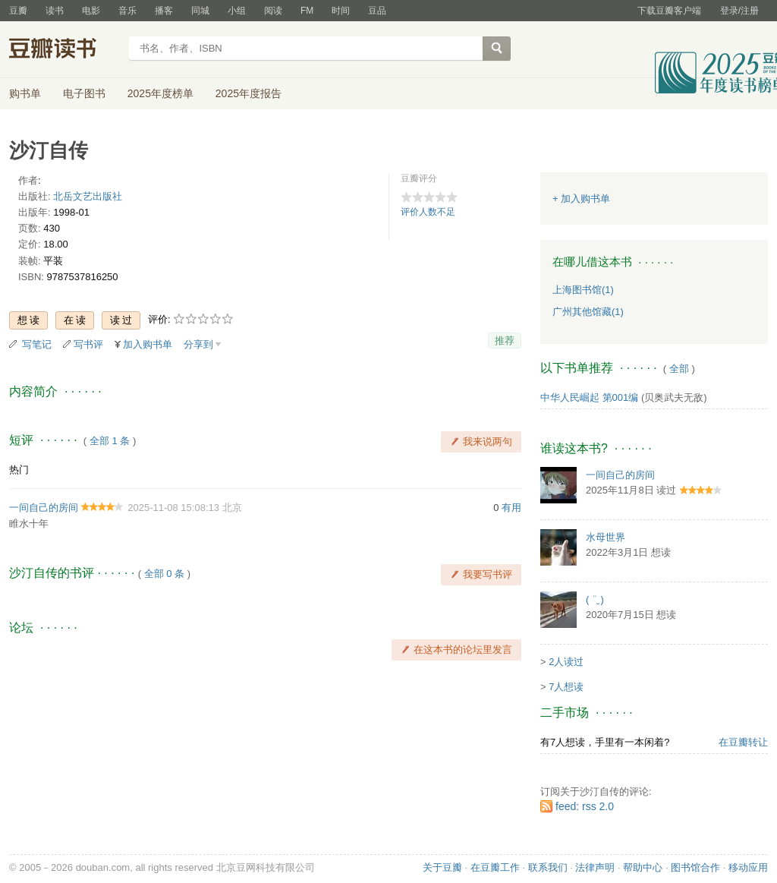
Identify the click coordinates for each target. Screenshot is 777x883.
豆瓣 (18, 10)
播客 (164, 10)
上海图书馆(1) (583, 289)
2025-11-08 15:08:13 (173, 507)
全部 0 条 (164, 573)
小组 (237, 10)
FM (306, 10)
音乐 (127, 10)
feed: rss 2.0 (584, 806)
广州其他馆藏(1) (588, 311)
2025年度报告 (248, 93)
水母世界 (605, 537)
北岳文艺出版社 (87, 196)
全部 (679, 368)
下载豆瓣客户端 (669, 10)
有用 (511, 507)
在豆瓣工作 (495, 867)
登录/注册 (739, 10)
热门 (19, 469)
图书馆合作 (695, 867)
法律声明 (595, 867)
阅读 (273, 10)
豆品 (377, 10)
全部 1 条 (110, 440)
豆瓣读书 (64, 50)
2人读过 (566, 661)
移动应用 (748, 867)
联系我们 (548, 867)
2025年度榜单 (160, 93)
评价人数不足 (428, 212)
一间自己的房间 (43, 507)
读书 (55, 10)
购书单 (25, 93)
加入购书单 (147, 344)
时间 (341, 10)
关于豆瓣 (442, 867)
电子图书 (84, 93)
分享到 (198, 344)
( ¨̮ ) (595, 599)
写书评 (88, 344)
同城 (200, 10)
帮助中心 (642, 867)
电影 (91, 10)
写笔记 (37, 344)
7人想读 (566, 686)
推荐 (504, 340)
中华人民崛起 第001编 (589, 397)
